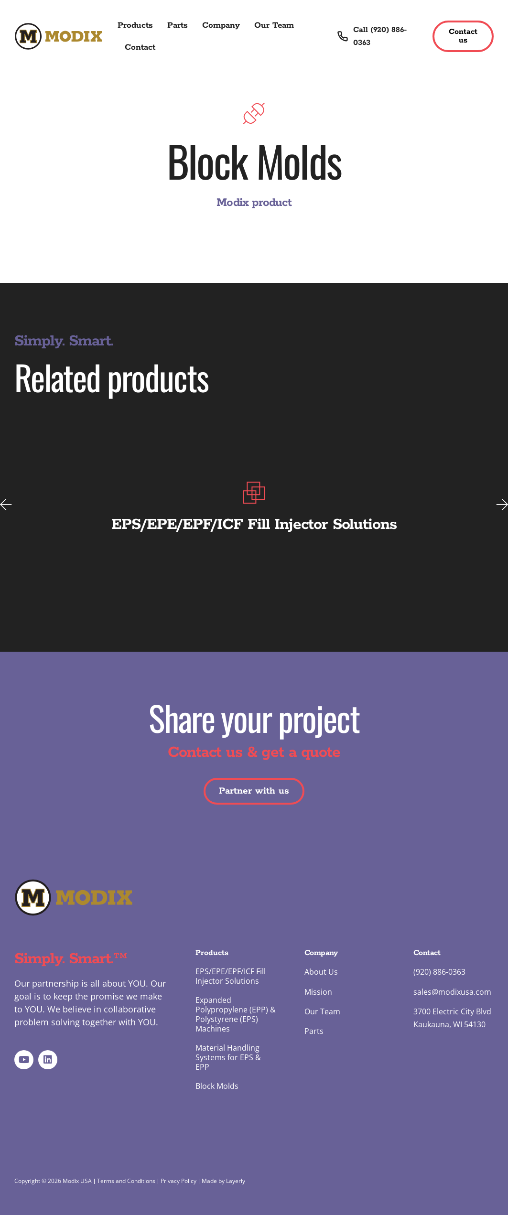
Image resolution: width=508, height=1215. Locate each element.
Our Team (274, 25)
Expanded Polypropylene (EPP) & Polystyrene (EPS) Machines (235, 1014)
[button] (6, 504)
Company (221, 25)
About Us (321, 972)
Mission (318, 992)
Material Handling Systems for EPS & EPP (228, 1057)
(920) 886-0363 (439, 972)
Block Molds (216, 1086)
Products (135, 25)
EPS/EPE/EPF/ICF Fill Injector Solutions (230, 976)
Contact (140, 47)
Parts (177, 25)
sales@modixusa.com (452, 992)
